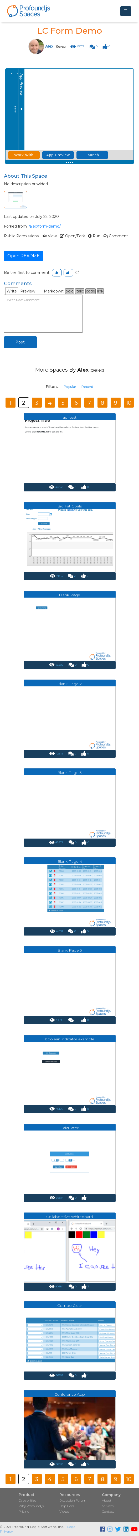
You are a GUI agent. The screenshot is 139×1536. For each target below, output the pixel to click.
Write (12, 291)
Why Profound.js (31, 1506)
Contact (108, 1511)
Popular (70, 387)
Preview (27, 291)
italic (80, 291)
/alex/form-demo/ (45, 226)
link (100, 291)
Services (108, 1506)
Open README (23, 255)
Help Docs (66, 1506)
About (106, 1500)
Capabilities (27, 1500)
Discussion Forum (72, 1500)
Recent (87, 387)
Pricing (24, 1511)
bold (70, 291)
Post (20, 342)
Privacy (6, 1531)
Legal (72, 1527)
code (90, 291)
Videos (64, 1511)
